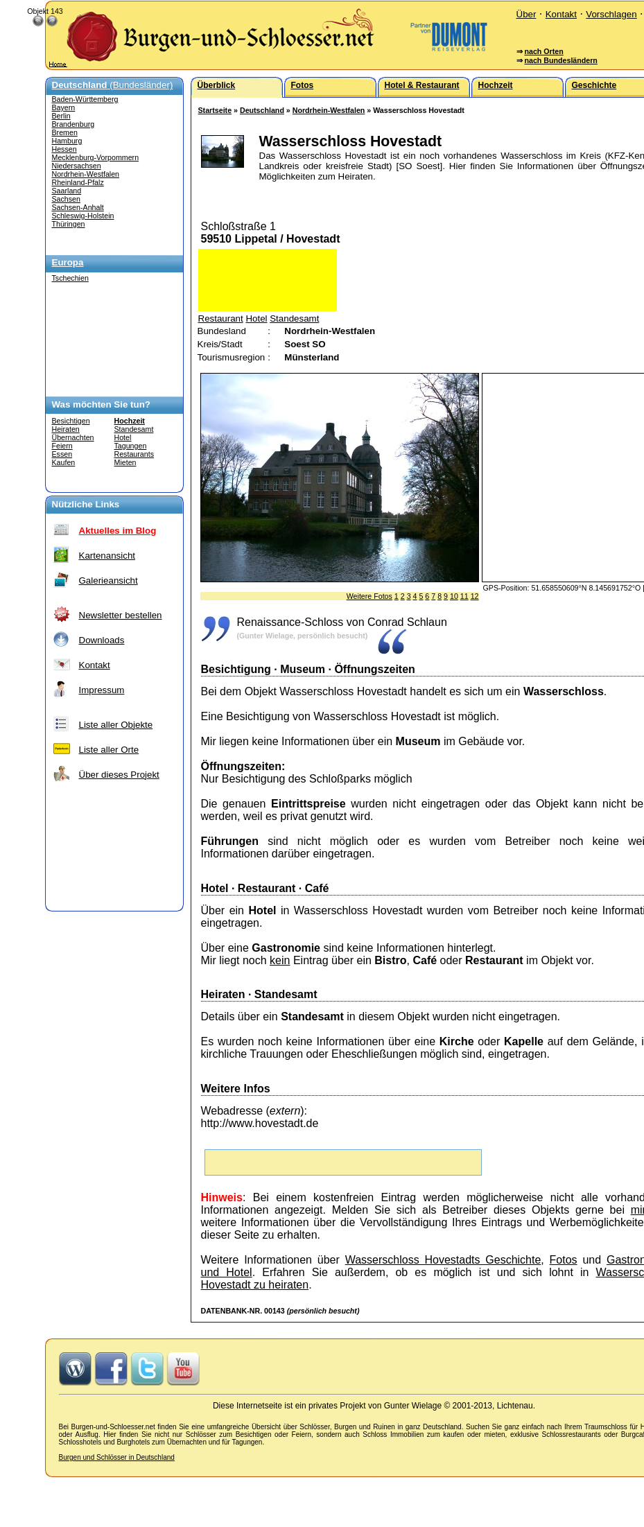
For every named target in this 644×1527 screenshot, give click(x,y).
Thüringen (68, 224)
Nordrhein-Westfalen (86, 174)
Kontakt (561, 14)
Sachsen (66, 199)
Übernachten (73, 437)
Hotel (123, 437)
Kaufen (64, 462)
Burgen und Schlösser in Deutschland (117, 1457)
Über (526, 14)
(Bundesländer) (112, 85)
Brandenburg (73, 124)
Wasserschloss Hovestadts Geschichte (443, 1260)
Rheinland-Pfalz (78, 182)
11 (464, 596)
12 (475, 596)
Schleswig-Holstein (83, 215)
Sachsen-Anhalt (78, 207)
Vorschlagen (611, 14)
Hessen (64, 149)
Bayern (64, 107)
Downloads (102, 640)
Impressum (102, 690)
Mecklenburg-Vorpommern (95, 157)
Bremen (65, 132)
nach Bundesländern (560, 60)
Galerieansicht (108, 580)
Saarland (67, 190)
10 (454, 596)
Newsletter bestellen (120, 615)
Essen (62, 454)
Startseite (215, 110)
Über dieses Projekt (119, 774)
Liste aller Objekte (116, 724)
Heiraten (66, 429)
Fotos (563, 1260)
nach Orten (543, 51)
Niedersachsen (76, 166)
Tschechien (70, 278)
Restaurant (220, 318)
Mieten (125, 462)
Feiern (62, 446)
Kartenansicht (107, 555)
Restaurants (134, 454)
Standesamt (134, 429)
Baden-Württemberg (85, 99)
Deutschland (262, 110)
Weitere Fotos (369, 596)
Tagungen (130, 446)
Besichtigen (71, 421)
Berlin (61, 116)
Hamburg (67, 141)
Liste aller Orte (109, 749)
